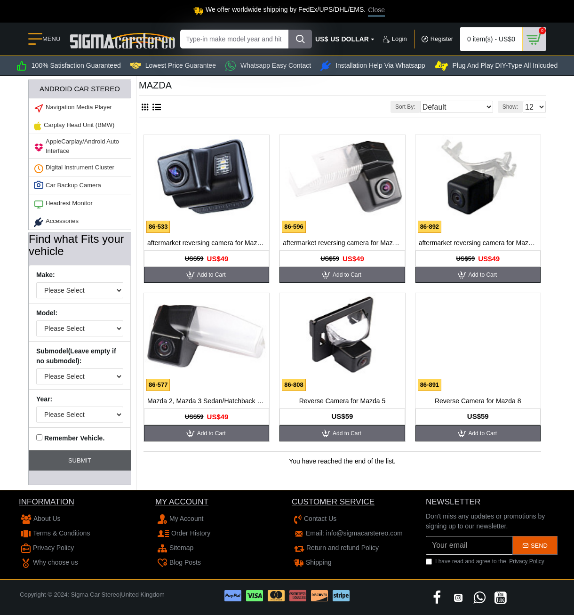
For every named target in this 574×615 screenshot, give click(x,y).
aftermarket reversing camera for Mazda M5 (478, 243)
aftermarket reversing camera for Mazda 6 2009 (342, 243)
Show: (513, 107)
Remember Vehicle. (70, 438)
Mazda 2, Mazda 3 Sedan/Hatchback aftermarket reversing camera (206, 401)
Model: (46, 313)
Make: (45, 275)
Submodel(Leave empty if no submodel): (76, 356)
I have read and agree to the (486, 561)
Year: (44, 399)
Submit (79, 460)
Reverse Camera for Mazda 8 (478, 401)
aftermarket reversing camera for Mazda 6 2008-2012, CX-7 (206, 243)
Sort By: (424, 107)
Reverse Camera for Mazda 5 (342, 401)
